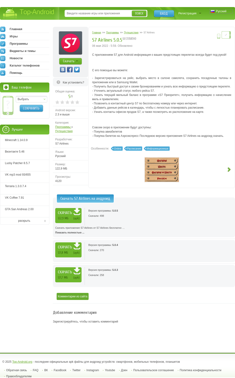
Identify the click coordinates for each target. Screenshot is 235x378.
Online (117, 148)
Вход (164, 14)
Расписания (134, 148)
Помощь (11, 72)
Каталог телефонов (20, 65)
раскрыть (24, 220)
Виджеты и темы (17, 51)
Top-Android (29, 14)
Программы (63, 127)
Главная (11, 29)
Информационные (157, 148)
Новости (11, 58)
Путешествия (64, 131)
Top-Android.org (22, 361)
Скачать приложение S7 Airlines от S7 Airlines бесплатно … (144, 230)
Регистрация (187, 13)
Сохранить (31, 108)
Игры (9, 36)
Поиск (139, 14)
